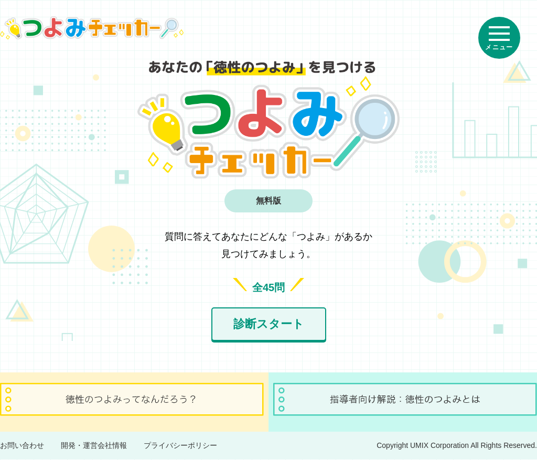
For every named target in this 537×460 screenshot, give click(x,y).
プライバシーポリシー (180, 445)
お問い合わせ (22, 445)
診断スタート (268, 323)
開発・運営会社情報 (94, 445)
